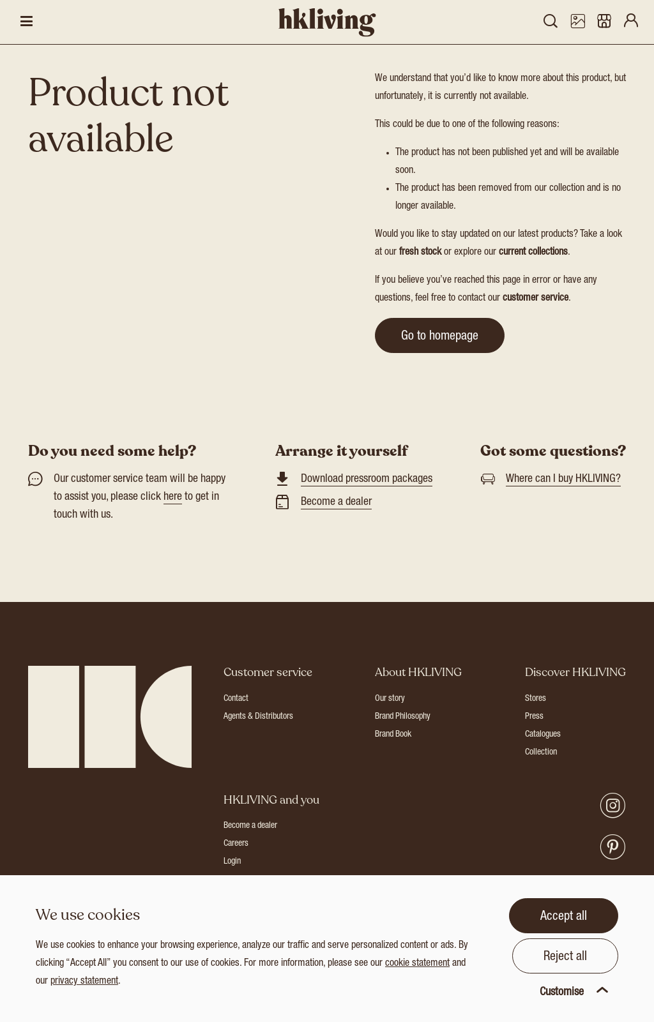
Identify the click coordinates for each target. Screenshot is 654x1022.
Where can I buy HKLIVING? (563, 479)
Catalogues (543, 734)
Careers (236, 843)
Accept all (563, 917)
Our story (390, 699)
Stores (535, 699)
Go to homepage (439, 337)
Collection (541, 752)
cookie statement (417, 964)
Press (534, 716)
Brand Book (393, 734)
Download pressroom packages (366, 479)
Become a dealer (336, 502)
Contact (236, 699)
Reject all (565, 957)
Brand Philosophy (402, 716)
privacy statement (84, 982)
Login (232, 861)
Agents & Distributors (258, 716)
